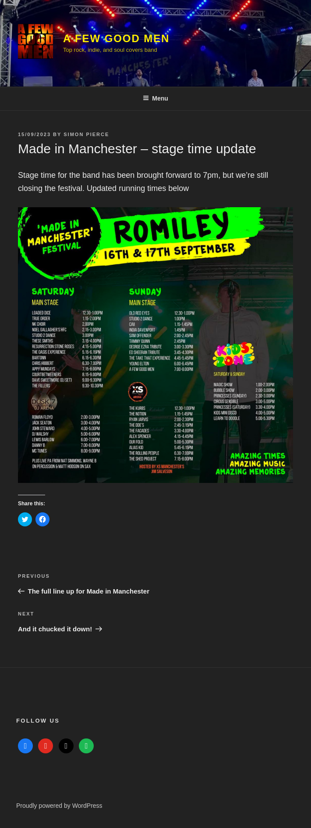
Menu (155, 98)
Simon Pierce (86, 134)
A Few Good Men (116, 38)
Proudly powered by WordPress (59, 805)
